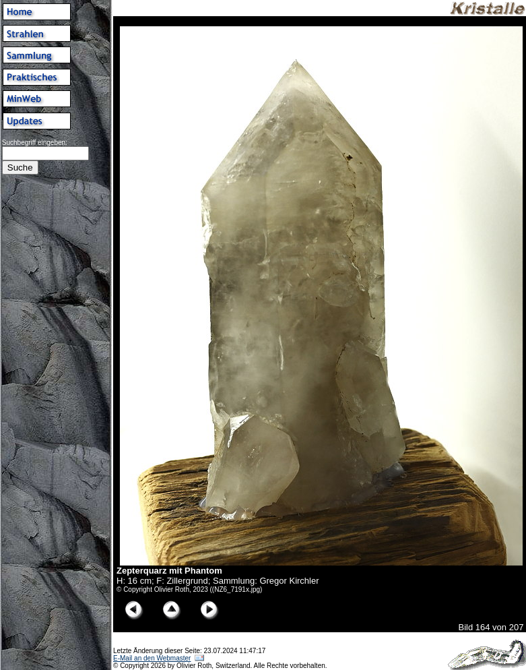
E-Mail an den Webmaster (152, 658)
